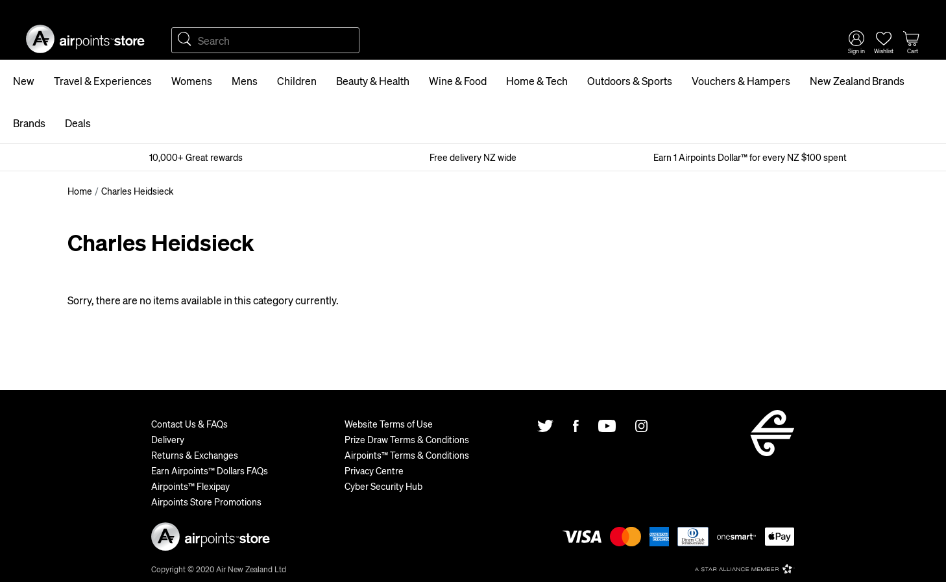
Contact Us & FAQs (189, 424)
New (23, 81)
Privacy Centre (374, 470)
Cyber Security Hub (383, 486)
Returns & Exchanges (194, 455)
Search (184, 40)
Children (297, 81)
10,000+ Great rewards (196, 157)
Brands (29, 123)
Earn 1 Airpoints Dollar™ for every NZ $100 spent (750, 157)
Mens (245, 81)
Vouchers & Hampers (741, 81)
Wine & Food (458, 81)
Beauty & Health (372, 81)
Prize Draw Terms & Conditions (407, 439)
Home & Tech (537, 81)
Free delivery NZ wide (473, 157)
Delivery (167, 439)
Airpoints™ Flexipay (190, 486)
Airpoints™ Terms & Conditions (407, 455)
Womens (191, 81)
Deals (78, 123)
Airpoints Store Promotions (206, 501)
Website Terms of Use (389, 424)
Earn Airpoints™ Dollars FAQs (209, 470)
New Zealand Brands (857, 81)
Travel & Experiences (103, 81)
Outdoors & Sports (629, 81)
